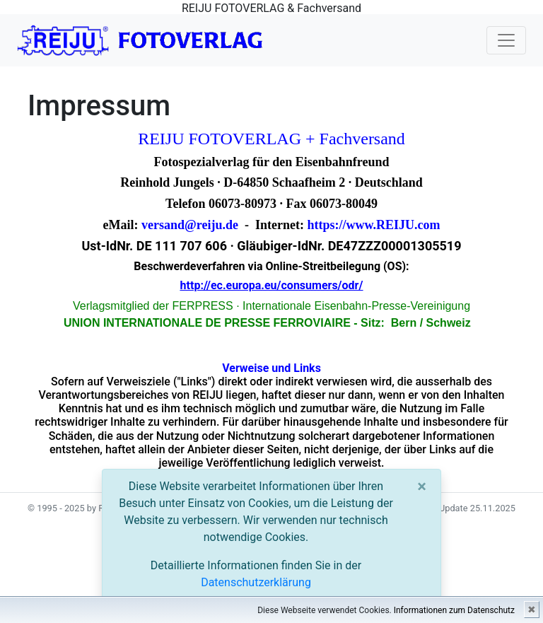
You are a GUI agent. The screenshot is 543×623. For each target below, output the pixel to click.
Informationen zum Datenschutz (454, 610)
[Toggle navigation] (506, 40)
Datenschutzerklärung (256, 582)
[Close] (421, 486)
